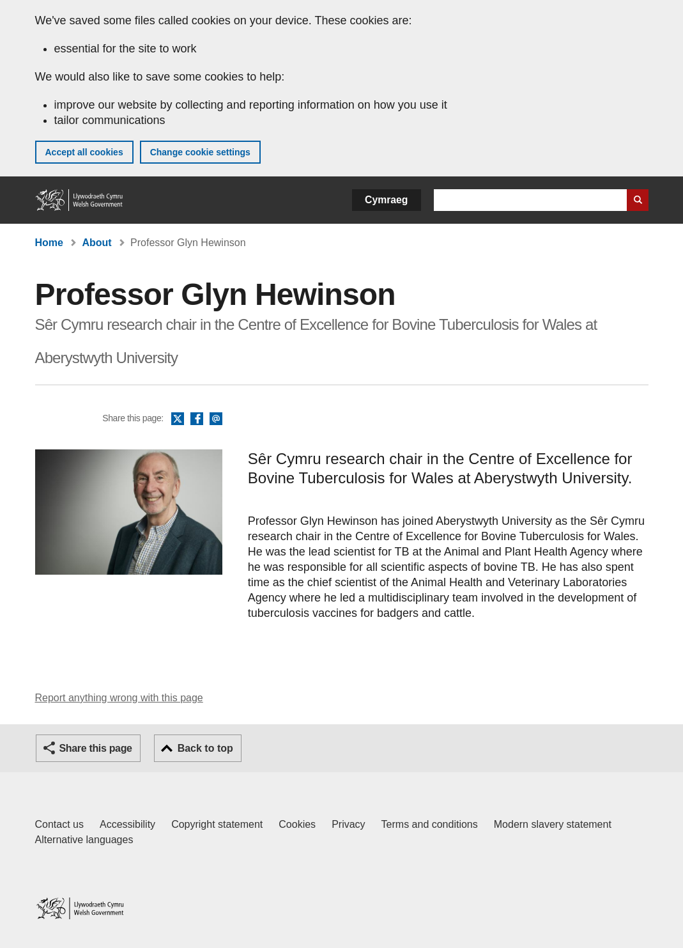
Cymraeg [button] (386, 199)
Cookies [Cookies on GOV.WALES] (297, 824)
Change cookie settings (200, 152)
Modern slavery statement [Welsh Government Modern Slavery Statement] (552, 824)
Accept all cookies (84, 152)
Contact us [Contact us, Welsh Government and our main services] (59, 824)
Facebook (196, 419)
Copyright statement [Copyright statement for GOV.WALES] (217, 824)
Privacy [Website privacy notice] (348, 824)
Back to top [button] (205, 748)
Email (216, 419)
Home (49, 242)
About (96, 242)
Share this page (95, 748)
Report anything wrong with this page (119, 697)
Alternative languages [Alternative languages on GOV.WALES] (84, 839)
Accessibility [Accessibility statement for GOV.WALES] (127, 824)
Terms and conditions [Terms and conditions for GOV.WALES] (429, 824)
